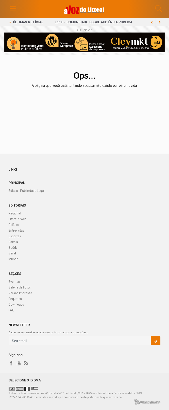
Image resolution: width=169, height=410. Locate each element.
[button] (13, 8)
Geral (12, 253)
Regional (15, 213)
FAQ (11, 310)
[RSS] (26, 363)
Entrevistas (16, 230)
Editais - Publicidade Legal (26, 190)
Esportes (15, 236)
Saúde (13, 247)
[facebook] (11, 363)
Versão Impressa (20, 293)
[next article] (152, 22)
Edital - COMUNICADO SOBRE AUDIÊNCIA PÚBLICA (93, 22)
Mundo (13, 259)
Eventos (14, 281)
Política (14, 225)
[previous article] (160, 22)
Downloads (16, 304)
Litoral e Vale (17, 219)
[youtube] (18, 363)
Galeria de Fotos (20, 287)
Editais (13, 242)
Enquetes (15, 299)
